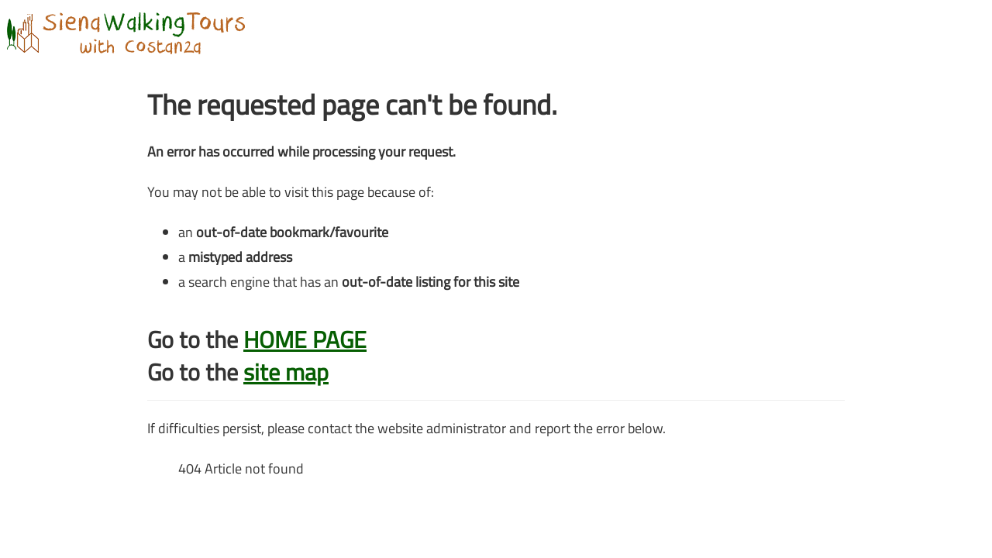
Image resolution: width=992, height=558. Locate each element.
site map (286, 372)
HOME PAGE (305, 339)
